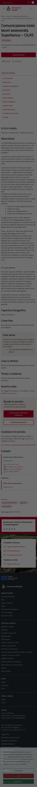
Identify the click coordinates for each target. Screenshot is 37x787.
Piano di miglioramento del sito (11, 763)
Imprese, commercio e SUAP (10, 655)
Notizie (3, 682)
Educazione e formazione (9, 649)
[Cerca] (31, 8)
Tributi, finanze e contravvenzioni (12, 665)
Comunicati (4, 685)
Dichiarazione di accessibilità (10, 760)
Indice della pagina (18, 73)
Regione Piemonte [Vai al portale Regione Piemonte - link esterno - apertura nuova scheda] (7, 3)
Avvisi (3, 688)
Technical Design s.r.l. (14, 782)
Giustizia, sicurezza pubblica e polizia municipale (16, 652)
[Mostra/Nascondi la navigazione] (4, 8)
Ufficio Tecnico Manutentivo (12, 483)
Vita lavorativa (6, 671)
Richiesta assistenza (8, 744)
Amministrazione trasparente (10, 747)
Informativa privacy (7, 750)
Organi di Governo (7, 603)
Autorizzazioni (5, 639)
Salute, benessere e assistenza (11, 661)
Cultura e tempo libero (8, 645)
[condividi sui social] (6, 61)
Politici (3, 606)
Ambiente (4, 630)
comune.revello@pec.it (12, 727)
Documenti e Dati (7, 615)
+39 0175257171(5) (10, 464)
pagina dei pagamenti (10, 393)
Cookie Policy (5, 753)
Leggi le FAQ (5, 734)
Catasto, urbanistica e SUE (9, 642)
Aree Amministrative (8, 596)
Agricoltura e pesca (7, 626)
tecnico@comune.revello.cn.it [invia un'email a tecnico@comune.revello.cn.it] (13, 467)
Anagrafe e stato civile (8, 633)
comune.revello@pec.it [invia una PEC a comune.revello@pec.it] (15, 469)
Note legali (4, 756)
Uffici (2, 600)
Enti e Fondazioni (6, 612)
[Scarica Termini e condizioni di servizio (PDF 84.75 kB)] (18, 445)
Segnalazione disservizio (9, 740)
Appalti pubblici (6, 636)
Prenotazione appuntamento (10, 737)
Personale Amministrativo (9, 609)
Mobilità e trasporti (7, 658)
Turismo (3, 668)
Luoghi (3, 699)
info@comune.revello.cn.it (14, 725)
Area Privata (5, 770)
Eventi (3, 702)
